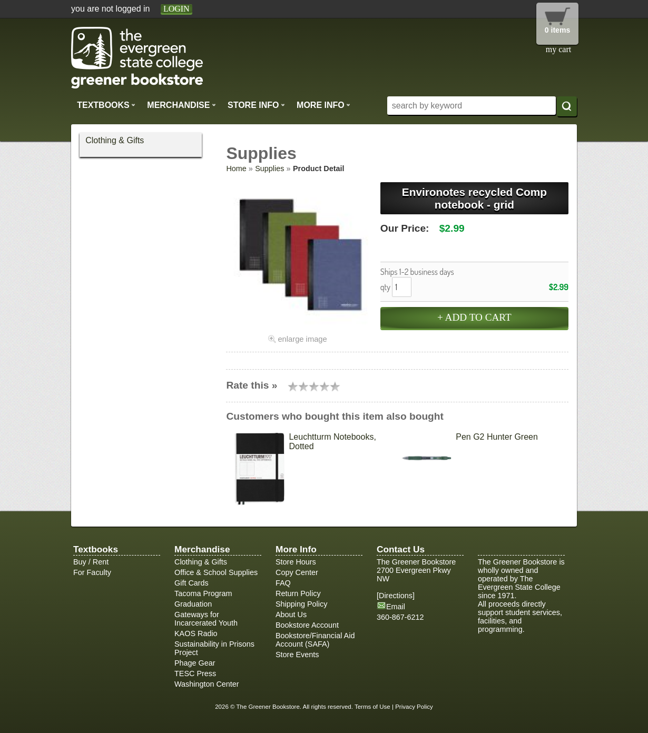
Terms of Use (372, 707)
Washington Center (206, 684)
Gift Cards (191, 583)
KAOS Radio (196, 633)
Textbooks (106, 105)
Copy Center (297, 572)
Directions (396, 595)
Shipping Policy (301, 604)
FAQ (283, 583)
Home (236, 168)
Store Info (256, 105)
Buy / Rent (91, 562)
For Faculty (92, 572)
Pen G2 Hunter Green (497, 436)
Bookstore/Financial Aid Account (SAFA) (315, 639)
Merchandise (181, 105)
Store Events (297, 654)
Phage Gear (194, 663)
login (176, 8)
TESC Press (195, 673)
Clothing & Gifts (114, 140)
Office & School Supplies (216, 572)
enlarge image (302, 339)
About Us (291, 614)
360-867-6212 (400, 617)
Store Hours (296, 562)
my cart (558, 49)
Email (395, 606)
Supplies (269, 168)
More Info (323, 105)
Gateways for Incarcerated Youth (206, 618)
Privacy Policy (414, 707)
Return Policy (298, 593)
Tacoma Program (203, 593)
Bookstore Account (307, 625)
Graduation (193, 604)
